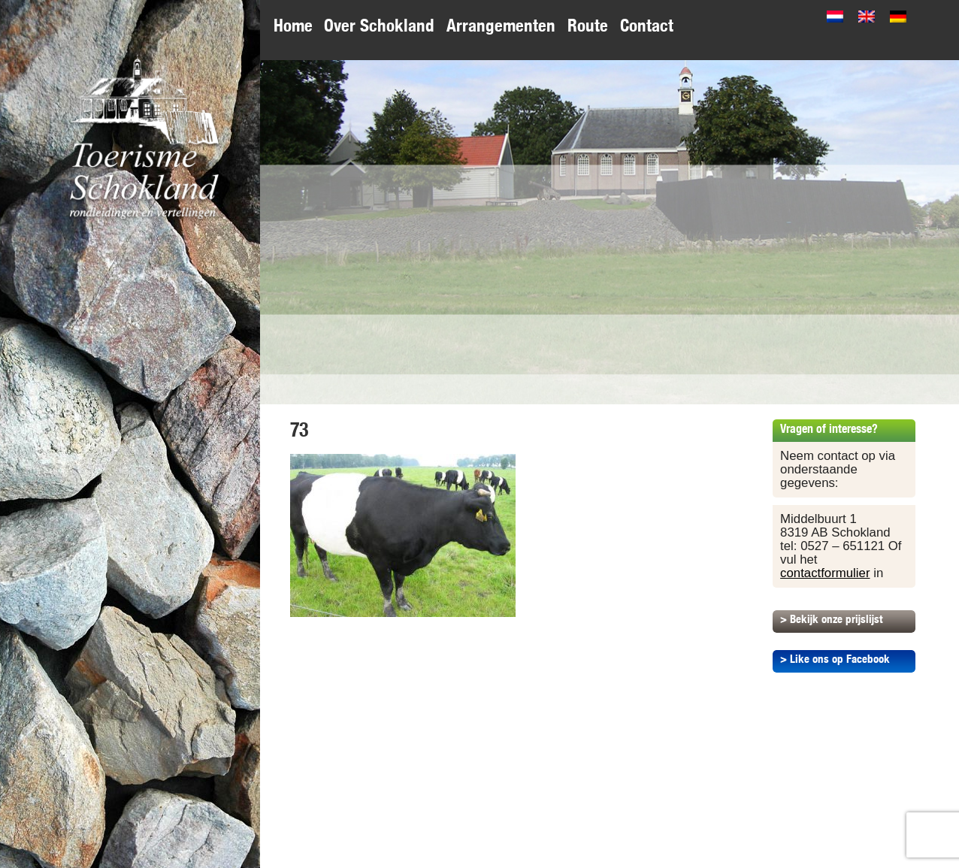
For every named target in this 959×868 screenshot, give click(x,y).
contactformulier (825, 573)
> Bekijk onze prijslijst (831, 619)
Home (293, 25)
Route (587, 25)
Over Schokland (379, 25)
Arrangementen (500, 25)
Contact (646, 25)
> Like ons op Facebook (835, 659)
